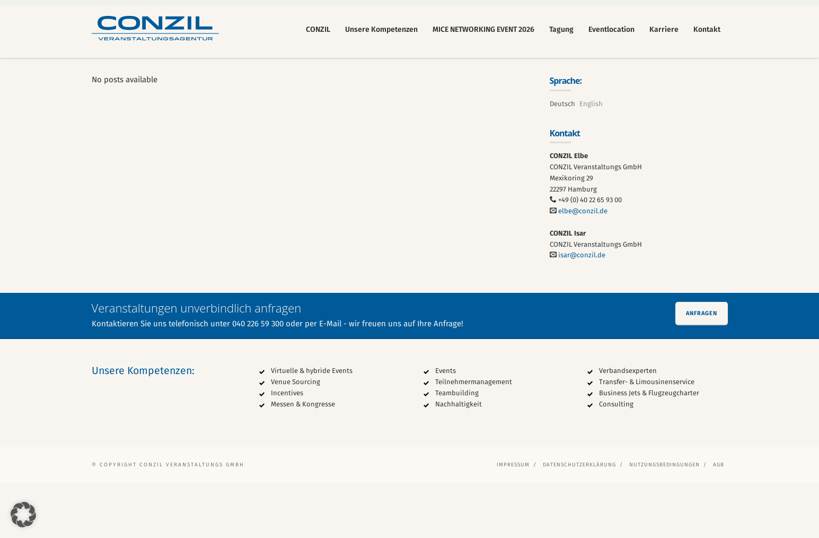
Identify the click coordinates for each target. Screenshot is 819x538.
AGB (718, 520)
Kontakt (706, 29)
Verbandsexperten (628, 426)
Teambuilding (457, 449)
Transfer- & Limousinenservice (646, 437)
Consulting (616, 460)
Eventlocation (611, 29)
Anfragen (701, 369)
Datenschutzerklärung (579, 520)
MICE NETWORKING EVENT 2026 (483, 29)
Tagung (561, 29)
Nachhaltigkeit (458, 460)
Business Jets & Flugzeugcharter (649, 449)
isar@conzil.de (581, 311)
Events (445, 426)
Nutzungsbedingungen (664, 520)
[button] (23, 514)
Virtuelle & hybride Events (312, 426)
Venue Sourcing (295, 437)
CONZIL (318, 29)
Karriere (664, 29)
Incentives (287, 449)
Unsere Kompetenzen (381, 29)
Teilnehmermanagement (473, 437)
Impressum (513, 520)
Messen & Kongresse (303, 460)
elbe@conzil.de (582, 267)
